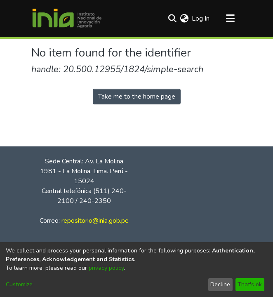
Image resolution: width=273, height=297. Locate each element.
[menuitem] (184, 19)
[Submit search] (172, 19)
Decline (220, 284)
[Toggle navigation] (230, 18)
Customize (19, 284)
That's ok (250, 284)
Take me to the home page (136, 96)
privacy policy (106, 268)
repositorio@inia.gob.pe (95, 220)
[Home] (66, 18)
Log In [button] (201, 18)
